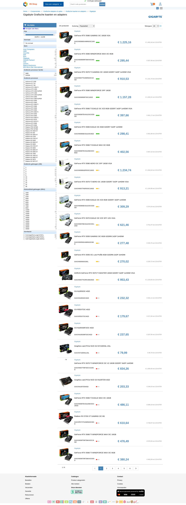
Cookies (120, 484)
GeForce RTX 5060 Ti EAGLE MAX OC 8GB (92, 145)
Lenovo (25, 63)
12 (25, 179)
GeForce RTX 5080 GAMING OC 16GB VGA (92, 35)
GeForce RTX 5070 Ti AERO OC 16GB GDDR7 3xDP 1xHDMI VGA (101, 182)
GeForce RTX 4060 (30, 110)
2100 (25, 196)
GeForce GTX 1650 (30, 89)
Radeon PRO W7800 (30, 127)
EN (161, 8)
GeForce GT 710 (29, 83)
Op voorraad (28, 43)
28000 (26, 227)
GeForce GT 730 (29, 85)
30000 (26, 229)
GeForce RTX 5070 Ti (30, 121)
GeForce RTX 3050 (30, 100)
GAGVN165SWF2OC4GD (83, 334)
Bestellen (28, 480)
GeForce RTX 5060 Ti (30, 117)
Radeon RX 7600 (29, 153)
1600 (25, 192)
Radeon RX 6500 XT (30, 142)
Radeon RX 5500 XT (30, 131)
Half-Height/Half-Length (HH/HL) (33, 239)
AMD (25, 51)
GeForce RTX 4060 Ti (30, 112)
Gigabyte (93, 11)
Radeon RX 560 (29, 132)
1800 (25, 194)
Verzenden (29, 487)
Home (25, 11)
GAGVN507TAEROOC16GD (84, 188)
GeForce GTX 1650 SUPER (32, 91)
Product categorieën (78, 480)
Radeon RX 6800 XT (30, 150)
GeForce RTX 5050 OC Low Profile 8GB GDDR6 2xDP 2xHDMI (99, 255)
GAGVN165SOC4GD (81, 298)
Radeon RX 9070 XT (30, 161)
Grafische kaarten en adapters (76, 11)
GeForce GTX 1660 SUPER (32, 95)
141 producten (64, 26)
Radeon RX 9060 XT (30, 157)
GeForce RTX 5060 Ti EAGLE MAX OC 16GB (92, 398)
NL (157, 8)
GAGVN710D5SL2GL (81, 353)
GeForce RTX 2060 (30, 96)
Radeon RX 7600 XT (30, 155)
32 (25, 184)
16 (25, 180)
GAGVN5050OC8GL (81, 261)
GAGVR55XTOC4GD (81, 316)
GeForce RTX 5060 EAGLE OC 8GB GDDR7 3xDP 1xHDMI (98, 127)
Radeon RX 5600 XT (30, 134)
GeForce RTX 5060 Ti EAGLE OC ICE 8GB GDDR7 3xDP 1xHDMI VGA (103, 109)
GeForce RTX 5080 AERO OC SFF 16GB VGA (93, 163)
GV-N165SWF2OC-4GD (84, 328)
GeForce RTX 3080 (30, 106)
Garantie (28, 491)
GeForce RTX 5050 (30, 114)
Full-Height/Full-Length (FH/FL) (33, 235)
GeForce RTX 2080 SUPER (32, 98)
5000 (25, 198)
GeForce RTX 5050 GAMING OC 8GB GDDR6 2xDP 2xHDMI (99, 236)
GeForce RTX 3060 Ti (30, 104)
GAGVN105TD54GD (81, 387)
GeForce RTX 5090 (30, 125)
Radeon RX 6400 (29, 140)
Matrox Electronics (29, 65)
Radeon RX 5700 (29, 136)
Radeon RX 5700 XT (30, 138)
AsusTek (26, 53)
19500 (26, 223)
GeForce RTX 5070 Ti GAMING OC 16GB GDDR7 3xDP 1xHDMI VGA (102, 72)
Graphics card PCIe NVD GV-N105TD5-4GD (92, 380)
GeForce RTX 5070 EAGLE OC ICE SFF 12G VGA (94, 218)
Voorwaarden (121, 487)
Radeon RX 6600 (29, 144)
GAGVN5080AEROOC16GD (84, 170)
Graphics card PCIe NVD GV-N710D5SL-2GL (92, 346)
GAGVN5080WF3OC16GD (83, 97)
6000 (25, 202)
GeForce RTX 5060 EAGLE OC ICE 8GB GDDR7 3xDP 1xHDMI (100, 200)
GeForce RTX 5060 (30, 115)
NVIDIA (26, 75)
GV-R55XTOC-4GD (82, 309)
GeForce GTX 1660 (30, 93)
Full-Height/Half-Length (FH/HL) (33, 237)
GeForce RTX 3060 (30, 102)
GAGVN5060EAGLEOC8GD (84, 134)
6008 (25, 204)
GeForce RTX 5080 (30, 123)
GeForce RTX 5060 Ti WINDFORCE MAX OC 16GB (95, 434)
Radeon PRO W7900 (30, 129)
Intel (24, 62)
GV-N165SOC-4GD (82, 291)
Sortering (75, 26)
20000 (26, 225)
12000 (26, 210)
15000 (26, 213)
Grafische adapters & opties (52, 11)
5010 (25, 200)
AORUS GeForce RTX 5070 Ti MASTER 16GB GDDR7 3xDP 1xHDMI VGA (104, 273)
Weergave (148, 26)
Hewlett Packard (29, 60)
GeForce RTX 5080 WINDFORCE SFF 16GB (92, 90)
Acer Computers (28, 49)
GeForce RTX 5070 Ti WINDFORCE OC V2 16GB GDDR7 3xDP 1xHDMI (103, 363)
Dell (24, 55)
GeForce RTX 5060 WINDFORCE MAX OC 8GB (93, 54)
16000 (26, 217)
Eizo (24, 56)
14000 (26, 211)
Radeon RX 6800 (29, 148)
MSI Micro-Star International (32, 67)
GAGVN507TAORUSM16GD (84, 280)
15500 (26, 215)
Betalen (27, 484)
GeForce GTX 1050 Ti (30, 87)
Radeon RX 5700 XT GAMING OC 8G (89, 416)
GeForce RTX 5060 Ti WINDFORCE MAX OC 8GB (94, 453)
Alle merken (75, 484)
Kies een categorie (53, 4)
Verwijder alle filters (31, 29)
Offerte (27, 498)
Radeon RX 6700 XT (30, 146)
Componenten (35, 11)
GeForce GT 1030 (29, 81)
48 (25, 186)
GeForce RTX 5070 (30, 119)
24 (25, 182)
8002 (25, 208)
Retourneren (29, 495)
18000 (26, 219)
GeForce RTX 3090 (30, 108)
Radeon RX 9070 (29, 159)
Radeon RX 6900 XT (30, 151)
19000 (26, 221)
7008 (25, 206)
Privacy (119, 480)
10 (25, 177)
